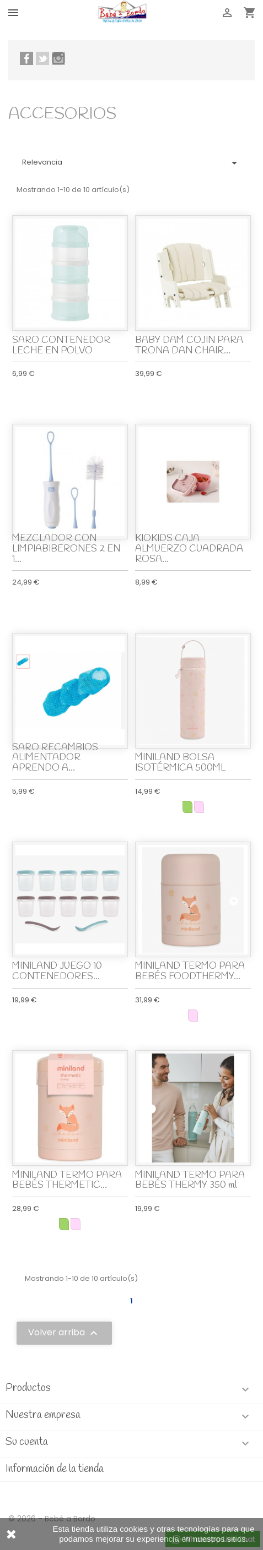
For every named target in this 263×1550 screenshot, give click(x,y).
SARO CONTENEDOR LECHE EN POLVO (61, 345)
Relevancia (131, 163)
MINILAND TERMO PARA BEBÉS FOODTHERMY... (190, 971)
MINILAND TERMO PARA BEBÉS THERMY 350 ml (190, 1180)
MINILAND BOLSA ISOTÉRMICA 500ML (180, 762)
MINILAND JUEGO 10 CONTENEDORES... (57, 971)
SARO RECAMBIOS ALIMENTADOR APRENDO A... (55, 757)
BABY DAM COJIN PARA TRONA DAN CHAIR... (189, 345)
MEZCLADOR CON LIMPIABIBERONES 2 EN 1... (66, 548)
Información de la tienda (55, 1469)
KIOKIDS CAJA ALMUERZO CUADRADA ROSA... (189, 548)
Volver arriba (64, 1333)
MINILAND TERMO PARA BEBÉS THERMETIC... (67, 1180)
